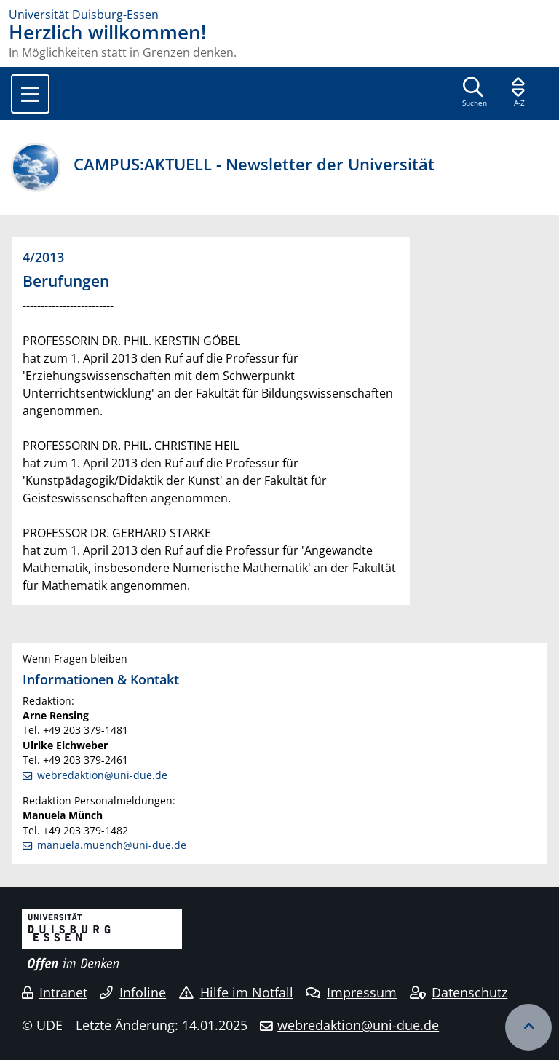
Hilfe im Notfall (236, 992)
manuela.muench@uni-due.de (111, 845)
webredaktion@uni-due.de (102, 775)
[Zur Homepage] (279, 14)
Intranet (54, 992)
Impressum (351, 992)
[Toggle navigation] (30, 94)
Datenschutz (459, 992)
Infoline (133, 992)
